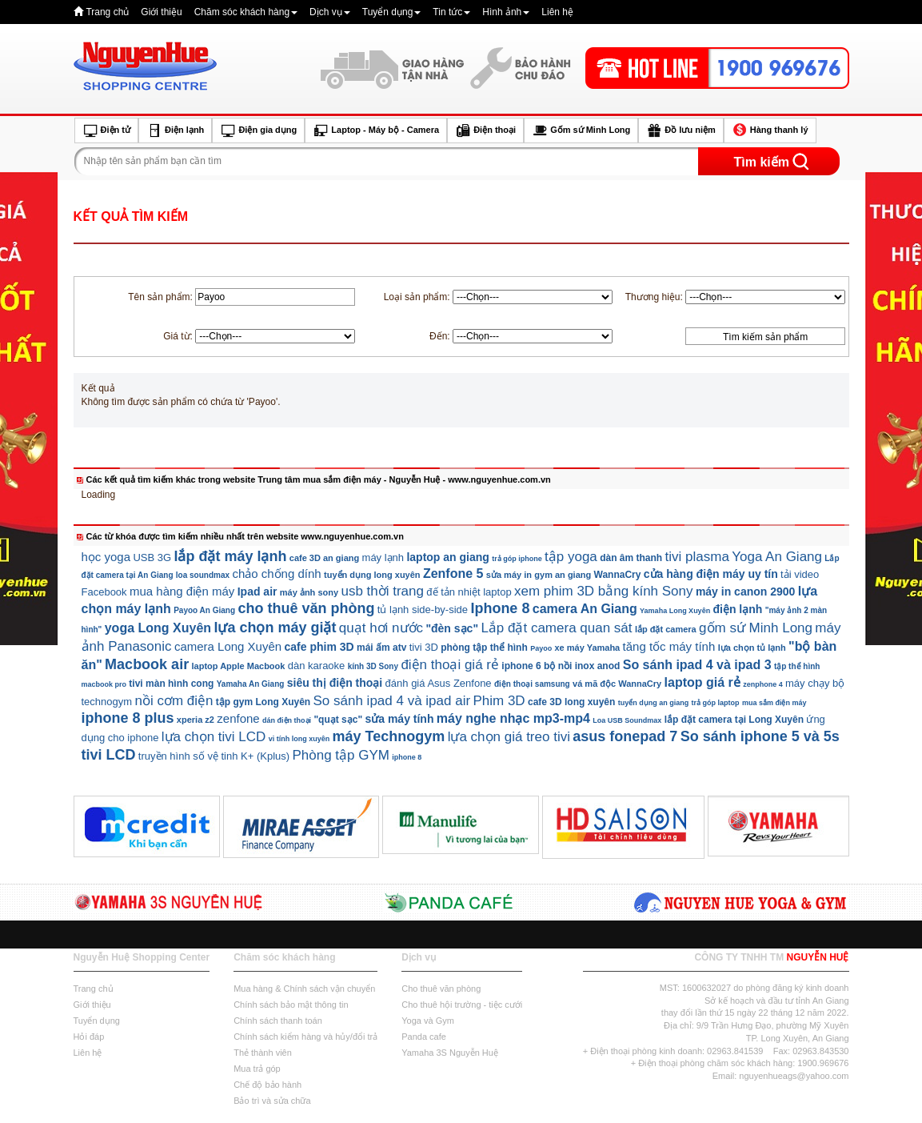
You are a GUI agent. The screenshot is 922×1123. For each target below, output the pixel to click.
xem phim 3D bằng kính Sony (603, 591)
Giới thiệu (161, 12)
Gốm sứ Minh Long (581, 130)
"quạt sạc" (337, 719)
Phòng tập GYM (340, 755)
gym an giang (562, 575)
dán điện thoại (286, 720)
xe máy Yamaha (587, 647)
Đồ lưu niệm (680, 130)
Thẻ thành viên (262, 1052)
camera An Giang (585, 609)
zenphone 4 (763, 684)
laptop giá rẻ (702, 682)
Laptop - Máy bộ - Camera (376, 130)
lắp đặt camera (665, 629)
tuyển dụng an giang (653, 703)
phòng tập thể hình (484, 647)
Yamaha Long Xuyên (675, 611)
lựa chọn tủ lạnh (752, 647)
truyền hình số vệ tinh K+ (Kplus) (213, 756)
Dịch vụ (329, 12)
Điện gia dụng (258, 130)
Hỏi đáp (89, 1036)
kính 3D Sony (373, 666)
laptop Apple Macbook (238, 666)
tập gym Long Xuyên (263, 702)
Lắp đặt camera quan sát (556, 628)
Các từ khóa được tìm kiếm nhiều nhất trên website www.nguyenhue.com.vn (245, 536)
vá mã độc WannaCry (617, 683)
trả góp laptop (716, 703)
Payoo (541, 648)
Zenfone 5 (453, 573)
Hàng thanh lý (770, 130)
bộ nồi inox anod (582, 666)
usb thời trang (382, 591)
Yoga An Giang (777, 556)
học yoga (106, 557)
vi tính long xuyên (299, 739)
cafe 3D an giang (324, 558)
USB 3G (152, 557)
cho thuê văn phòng (305, 608)
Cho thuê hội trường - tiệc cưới (461, 1004)
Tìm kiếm (761, 162)
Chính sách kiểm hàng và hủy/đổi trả (305, 1036)
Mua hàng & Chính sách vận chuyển (304, 988)
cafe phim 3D (318, 646)
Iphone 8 (499, 608)
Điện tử (106, 130)
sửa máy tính (399, 718)
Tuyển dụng (391, 12)
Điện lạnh (175, 130)
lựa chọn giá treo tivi (509, 736)
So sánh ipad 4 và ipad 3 (697, 665)
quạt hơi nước (381, 628)
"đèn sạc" (451, 628)
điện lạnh (737, 609)
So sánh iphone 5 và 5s (760, 736)
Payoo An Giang (204, 610)
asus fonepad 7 (625, 736)
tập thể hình (797, 666)
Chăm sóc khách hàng (245, 12)
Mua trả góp (257, 1068)
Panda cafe (423, 1036)
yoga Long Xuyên (158, 628)
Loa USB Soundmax (627, 720)
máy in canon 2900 (746, 591)
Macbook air (147, 664)
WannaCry (617, 574)
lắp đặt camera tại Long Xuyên (734, 719)
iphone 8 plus (128, 718)
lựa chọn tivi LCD (214, 736)
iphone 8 (406, 757)
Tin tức (451, 12)
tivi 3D (423, 647)
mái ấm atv (381, 647)
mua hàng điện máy (182, 591)
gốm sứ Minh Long (755, 628)
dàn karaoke (316, 666)
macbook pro (104, 684)
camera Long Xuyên (227, 646)
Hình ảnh (505, 12)
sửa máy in (509, 575)
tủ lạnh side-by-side (422, 610)
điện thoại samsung (532, 684)
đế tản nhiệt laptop (468, 592)
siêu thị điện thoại (335, 682)
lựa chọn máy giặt (275, 628)
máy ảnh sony (309, 592)
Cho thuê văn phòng (441, 988)
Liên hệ (557, 12)
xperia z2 (195, 719)
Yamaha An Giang (251, 684)
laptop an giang (447, 557)
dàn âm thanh (631, 558)
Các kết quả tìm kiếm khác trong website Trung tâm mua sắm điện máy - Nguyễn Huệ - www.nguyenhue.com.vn (318, 479)
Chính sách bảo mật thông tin (290, 1004)
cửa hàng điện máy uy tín (711, 574)
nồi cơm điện (173, 700)
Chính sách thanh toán (277, 1020)
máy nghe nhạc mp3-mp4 (513, 718)
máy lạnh (383, 557)
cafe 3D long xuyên (571, 702)
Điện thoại (485, 130)
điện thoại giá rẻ (450, 664)
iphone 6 (521, 666)
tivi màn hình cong (171, 683)
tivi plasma (697, 556)
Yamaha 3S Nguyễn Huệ (449, 1052)
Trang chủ (107, 12)
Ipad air (257, 591)
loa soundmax (203, 575)
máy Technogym (389, 736)
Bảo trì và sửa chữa (271, 1100)
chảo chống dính (276, 573)
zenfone (238, 718)
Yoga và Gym (427, 1020)
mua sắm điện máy (774, 703)
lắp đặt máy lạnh (230, 556)
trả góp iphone (517, 559)
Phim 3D (499, 700)
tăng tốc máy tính (669, 646)
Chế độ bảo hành (267, 1084)
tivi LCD (109, 755)
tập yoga (571, 556)
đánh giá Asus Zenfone (438, 683)
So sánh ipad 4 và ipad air (392, 700)
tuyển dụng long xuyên (372, 575)
